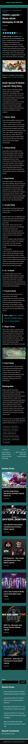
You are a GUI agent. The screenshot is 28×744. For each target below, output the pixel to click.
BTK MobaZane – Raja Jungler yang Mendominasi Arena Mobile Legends (14, 560)
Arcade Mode (6, 426)
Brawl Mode (15, 426)
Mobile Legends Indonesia (9, 433)
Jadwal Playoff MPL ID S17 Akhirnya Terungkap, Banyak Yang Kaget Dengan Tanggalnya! (15, 715)
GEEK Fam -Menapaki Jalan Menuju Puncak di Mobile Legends (13, 627)
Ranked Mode (15, 439)
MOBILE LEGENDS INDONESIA (15, 77)
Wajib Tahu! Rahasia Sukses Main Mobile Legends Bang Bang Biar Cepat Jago (14, 724)
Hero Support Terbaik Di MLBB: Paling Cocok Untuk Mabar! (14, 318)
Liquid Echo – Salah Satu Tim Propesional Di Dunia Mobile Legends (13, 661)
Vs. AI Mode (6, 442)
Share (19, 33)
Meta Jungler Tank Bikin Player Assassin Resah (20, 453)
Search (4, 679)
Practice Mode (6, 439)
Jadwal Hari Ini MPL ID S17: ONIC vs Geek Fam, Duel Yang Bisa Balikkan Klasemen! (14, 700)
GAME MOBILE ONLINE (7, 10)
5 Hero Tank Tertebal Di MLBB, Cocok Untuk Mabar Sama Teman (14, 594)
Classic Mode (6, 430)
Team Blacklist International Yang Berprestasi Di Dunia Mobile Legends (13, 527)
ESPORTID (20, 422)
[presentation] (14, 480)
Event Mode (15, 430)
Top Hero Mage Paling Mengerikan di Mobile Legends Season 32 (14, 493)
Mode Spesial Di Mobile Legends (10, 436)
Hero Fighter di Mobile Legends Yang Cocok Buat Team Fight (7, 454)
